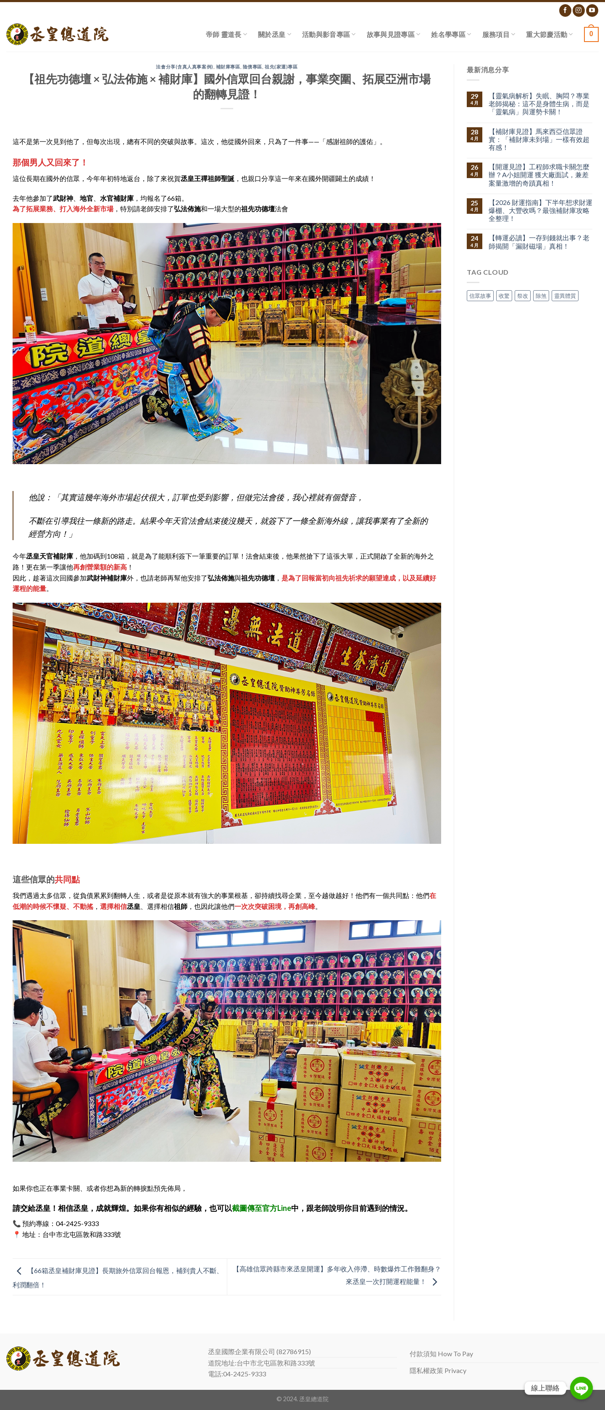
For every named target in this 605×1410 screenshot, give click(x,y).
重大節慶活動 (549, 34)
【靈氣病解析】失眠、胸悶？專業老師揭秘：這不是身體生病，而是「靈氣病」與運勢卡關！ (539, 104)
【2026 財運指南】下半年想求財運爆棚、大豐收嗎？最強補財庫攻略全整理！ (540, 210)
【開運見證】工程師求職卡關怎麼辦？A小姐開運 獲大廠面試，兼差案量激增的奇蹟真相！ (539, 174)
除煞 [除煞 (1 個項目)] (541, 295)
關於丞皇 (274, 34)
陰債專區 (252, 66)
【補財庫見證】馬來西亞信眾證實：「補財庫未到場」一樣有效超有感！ (539, 139)
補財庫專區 (228, 66)
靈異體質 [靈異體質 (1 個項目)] (565, 295)
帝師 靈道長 (226, 34)
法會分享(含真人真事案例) (184, 66)
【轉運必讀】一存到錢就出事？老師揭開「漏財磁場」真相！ (539, 241)
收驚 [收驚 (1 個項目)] (504, 295)
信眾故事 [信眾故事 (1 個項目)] (480, 295)
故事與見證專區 (394, 34)
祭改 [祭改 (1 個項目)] (522, 295)
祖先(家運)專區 (281, 66)
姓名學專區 (451, 34)
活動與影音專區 (329, 34)
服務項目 (499, 34)
